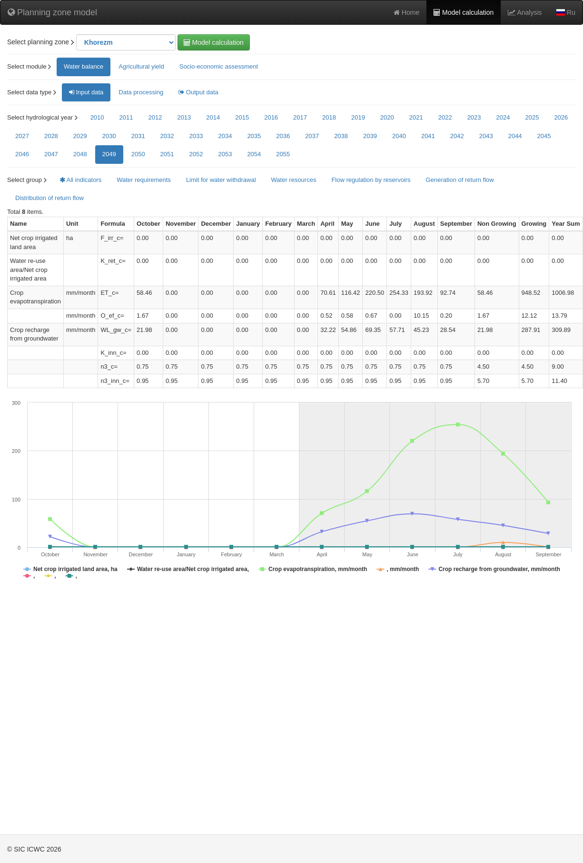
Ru (565, 12)
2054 (254, 154)
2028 (51, 136)
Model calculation (464, 12)
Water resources (293, 179)
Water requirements (144, 179)
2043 (486, 136)
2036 (283, 136)
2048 (80, 154)
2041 (428, 136)
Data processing (141, 92)
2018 (329, 117)
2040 (399, 136)
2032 (167, 136)
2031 (138, 136)
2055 (283, 154)
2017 (300, 117)
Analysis (525, 12)
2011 (126, 117)
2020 (387, 117)
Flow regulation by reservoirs (370, 179)
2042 (457, 136)
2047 (51, 154)
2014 (213, 117)
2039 (370, 136)
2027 (22, 136)
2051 (167, 154)
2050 (138, 154)
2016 (271, 117)
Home (406, 12)
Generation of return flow (460, 179)
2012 (155, 117)
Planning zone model (52, 12)
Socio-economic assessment (218, 66)
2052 (196, 154)
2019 (358, 117)
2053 (225, 154)
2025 (532, 117)
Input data (86, 92)
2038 (341, 136)
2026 (561, 117)
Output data (198, 92)
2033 (196, 136)
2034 (225, 136)
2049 (109, 154)
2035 (254, 136)
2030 (109, 136)
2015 (242, 117)
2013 (184, 117)
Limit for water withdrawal (221, 179)
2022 (445, 117)
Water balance (83, 66)
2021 (416, 117)
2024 (503, 117)
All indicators (80, 179)
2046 (22, 154)
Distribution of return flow (49, 197)
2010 (97, 117)
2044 (515, 136)
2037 (312, 136)
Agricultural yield (141, 66)
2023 (474, 117)
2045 (544, 136)
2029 (80, 136)
